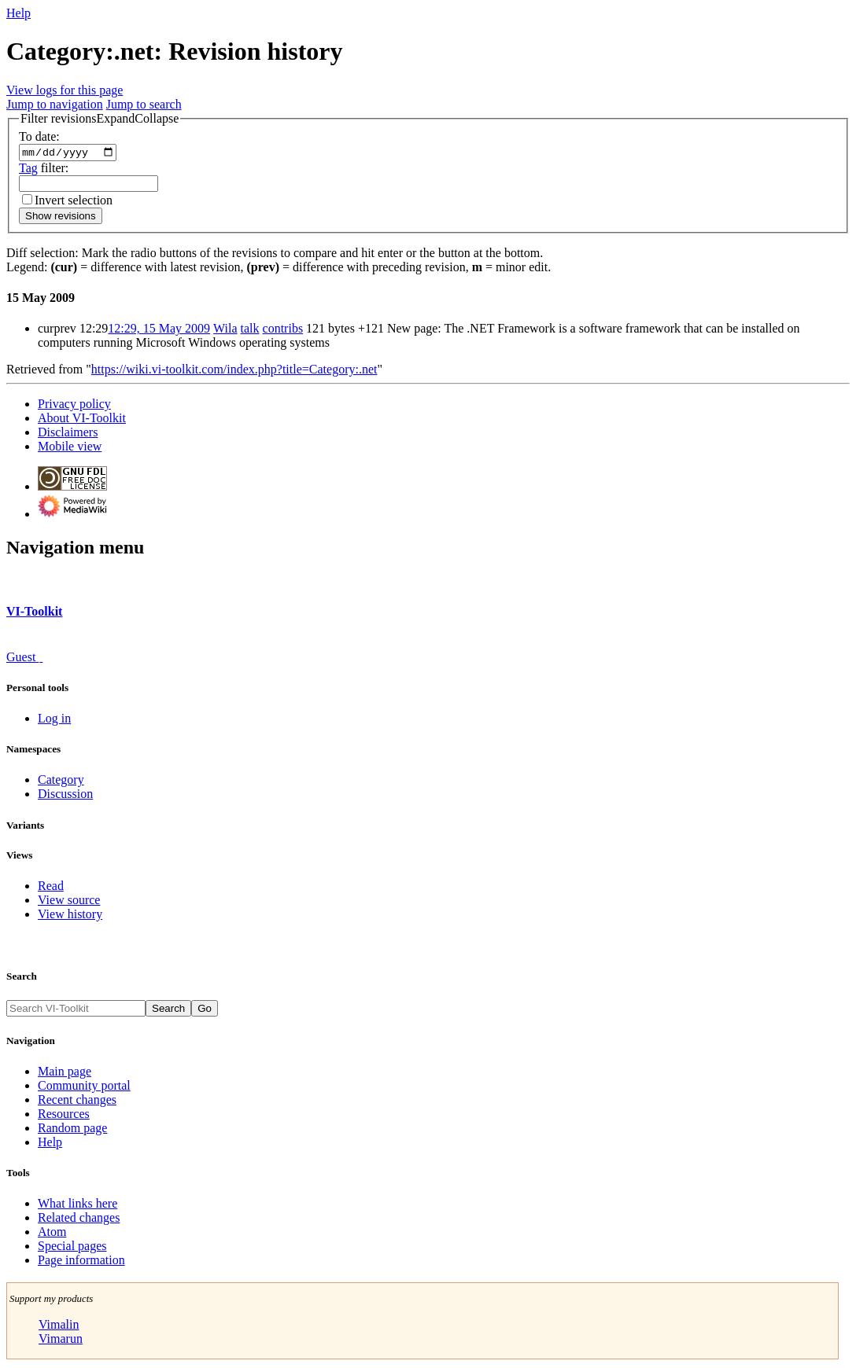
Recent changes (77, 1101)
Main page (64, 1072)
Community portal (84, 1087)
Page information (81, 1262)
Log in (54, 720)
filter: (43, 169)
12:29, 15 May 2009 (159, 330)
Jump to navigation (54, 104)
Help (18, 13)
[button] (99, 119)
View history (70, 916)
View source (69, 902)
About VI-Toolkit (82, 420)
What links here (77, 1205)
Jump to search (144, 104)
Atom (52, 1234)
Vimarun (61, 1341)
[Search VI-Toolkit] (76, 1010)
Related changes (79, 1219)
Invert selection (74, 201)
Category (61, 782)
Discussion (65, 796)
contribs (283, 330)
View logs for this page (64, 90)
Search (21, 978)
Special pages (72, 1248)
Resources (64, 1115)
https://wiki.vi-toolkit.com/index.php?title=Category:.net (234, 371)
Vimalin (59, 1326)
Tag (28, 169)
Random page (72, 1129)
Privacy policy (74, 406)
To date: (39, 136)
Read (51, 888)
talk (250, 330)
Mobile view (69, 448)
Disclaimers (68, 434)
